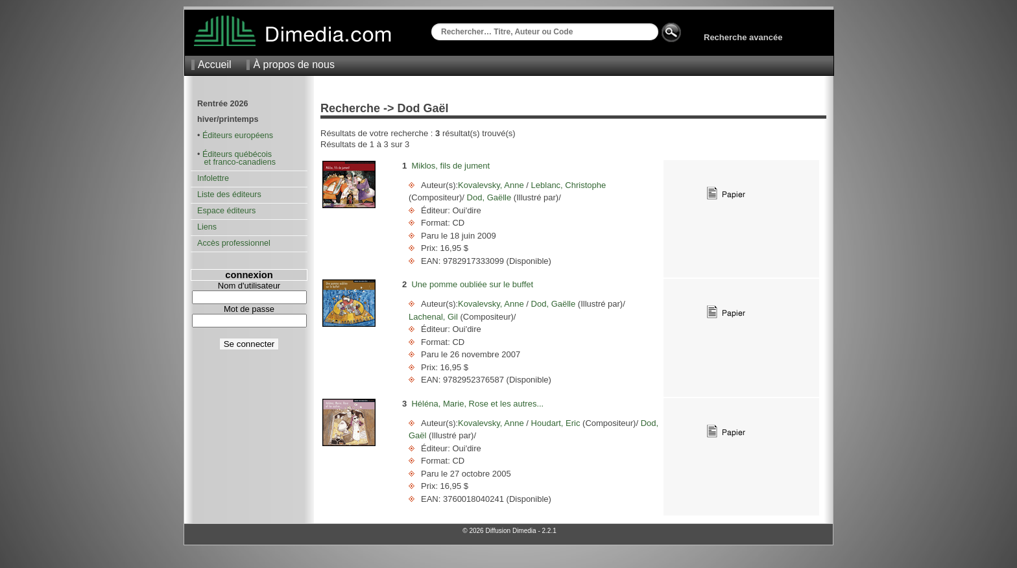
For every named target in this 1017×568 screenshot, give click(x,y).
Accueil (215, 64)
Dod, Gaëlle (489, 197)
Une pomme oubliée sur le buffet (472, 284)
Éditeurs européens (237, 135)
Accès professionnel (233, 243)
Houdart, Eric (555, 423)
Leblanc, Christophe (567, 185)
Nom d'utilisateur (249, 285)
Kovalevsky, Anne (492, 185)
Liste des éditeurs (229, 194)
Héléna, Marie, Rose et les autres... (477, 403)
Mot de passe (249, 309)
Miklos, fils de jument (450, 166)
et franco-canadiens (236, 162)
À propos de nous (293, 64)
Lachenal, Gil (435, 317)
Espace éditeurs (226, 210)
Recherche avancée (743, 37)
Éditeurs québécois (237, 154)
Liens (207, 226)
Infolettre (213, 178)
